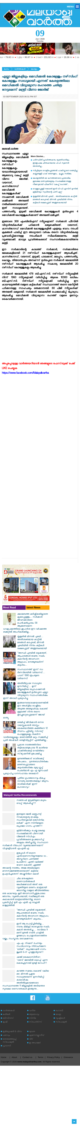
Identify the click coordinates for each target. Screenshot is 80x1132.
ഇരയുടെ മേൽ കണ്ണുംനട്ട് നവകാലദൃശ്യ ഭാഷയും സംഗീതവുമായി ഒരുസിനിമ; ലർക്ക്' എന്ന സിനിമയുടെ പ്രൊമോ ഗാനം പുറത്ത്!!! (30, 820)
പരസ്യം (6, 1035)
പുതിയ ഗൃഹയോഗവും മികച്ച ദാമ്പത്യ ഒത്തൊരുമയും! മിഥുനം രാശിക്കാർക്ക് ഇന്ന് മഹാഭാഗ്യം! (33, 783)
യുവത (32, 1031)
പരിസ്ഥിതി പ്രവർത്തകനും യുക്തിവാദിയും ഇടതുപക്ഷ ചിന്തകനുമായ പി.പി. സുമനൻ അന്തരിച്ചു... (51, 163)
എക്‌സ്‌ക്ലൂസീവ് (36, 1035)
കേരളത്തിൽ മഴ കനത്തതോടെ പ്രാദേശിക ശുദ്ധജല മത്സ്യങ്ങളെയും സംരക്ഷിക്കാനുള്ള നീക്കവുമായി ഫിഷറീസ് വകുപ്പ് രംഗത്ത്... (52, 181)
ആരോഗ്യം (34, 1014)
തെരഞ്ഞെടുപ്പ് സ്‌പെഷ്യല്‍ (10, 1041)
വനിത (32, 1010)
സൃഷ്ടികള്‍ (60, 1018)
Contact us (27, 1057)
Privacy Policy (53, 1057)
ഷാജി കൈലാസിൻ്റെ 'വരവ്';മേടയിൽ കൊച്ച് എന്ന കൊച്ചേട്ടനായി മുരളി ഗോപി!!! (32, 960)
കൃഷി (5, 1022)
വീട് (31, 1039)
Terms (40, 1057)
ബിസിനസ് (8, 1018)
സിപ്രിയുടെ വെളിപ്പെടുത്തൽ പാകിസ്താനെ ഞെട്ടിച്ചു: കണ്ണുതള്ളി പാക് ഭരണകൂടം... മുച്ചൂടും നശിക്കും (55, 172)
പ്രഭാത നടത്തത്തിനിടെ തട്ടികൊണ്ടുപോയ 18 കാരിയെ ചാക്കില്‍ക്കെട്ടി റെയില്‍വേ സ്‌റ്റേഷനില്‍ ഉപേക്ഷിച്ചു (32, 750)
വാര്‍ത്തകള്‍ (19, 69)
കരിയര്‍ (6, 1014)
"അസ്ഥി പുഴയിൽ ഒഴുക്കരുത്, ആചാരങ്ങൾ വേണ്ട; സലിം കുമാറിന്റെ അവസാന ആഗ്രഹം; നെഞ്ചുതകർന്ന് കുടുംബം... (32, 659)
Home (3, 1057)
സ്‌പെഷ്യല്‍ (61, 1022)
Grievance (68, 1057)
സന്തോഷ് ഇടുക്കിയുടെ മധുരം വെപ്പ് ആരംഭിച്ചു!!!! (31, 802)
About (14, 1057)
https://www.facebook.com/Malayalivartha (25, 373)
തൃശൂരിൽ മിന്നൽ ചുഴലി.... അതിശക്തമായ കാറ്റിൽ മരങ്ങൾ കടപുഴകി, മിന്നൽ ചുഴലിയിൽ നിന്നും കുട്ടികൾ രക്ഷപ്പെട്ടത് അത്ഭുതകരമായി (55, 199)
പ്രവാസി (7, 1046)
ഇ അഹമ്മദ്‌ (35, 1043)
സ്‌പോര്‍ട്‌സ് (35, 1022)
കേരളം (34, 69)
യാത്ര (58, 1014)
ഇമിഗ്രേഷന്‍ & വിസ (12, 1031)
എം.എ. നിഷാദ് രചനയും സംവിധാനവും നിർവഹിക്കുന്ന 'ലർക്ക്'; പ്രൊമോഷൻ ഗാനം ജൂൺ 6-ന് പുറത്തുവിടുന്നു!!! (31, 948)
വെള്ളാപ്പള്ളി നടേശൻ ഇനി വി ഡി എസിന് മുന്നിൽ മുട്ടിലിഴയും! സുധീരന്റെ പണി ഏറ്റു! (55, 191)
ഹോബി (59, 1010)
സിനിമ (32, 1018)
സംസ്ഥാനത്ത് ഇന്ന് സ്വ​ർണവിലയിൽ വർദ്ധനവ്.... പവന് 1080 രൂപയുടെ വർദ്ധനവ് (31, 674)
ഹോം (6, 69)
